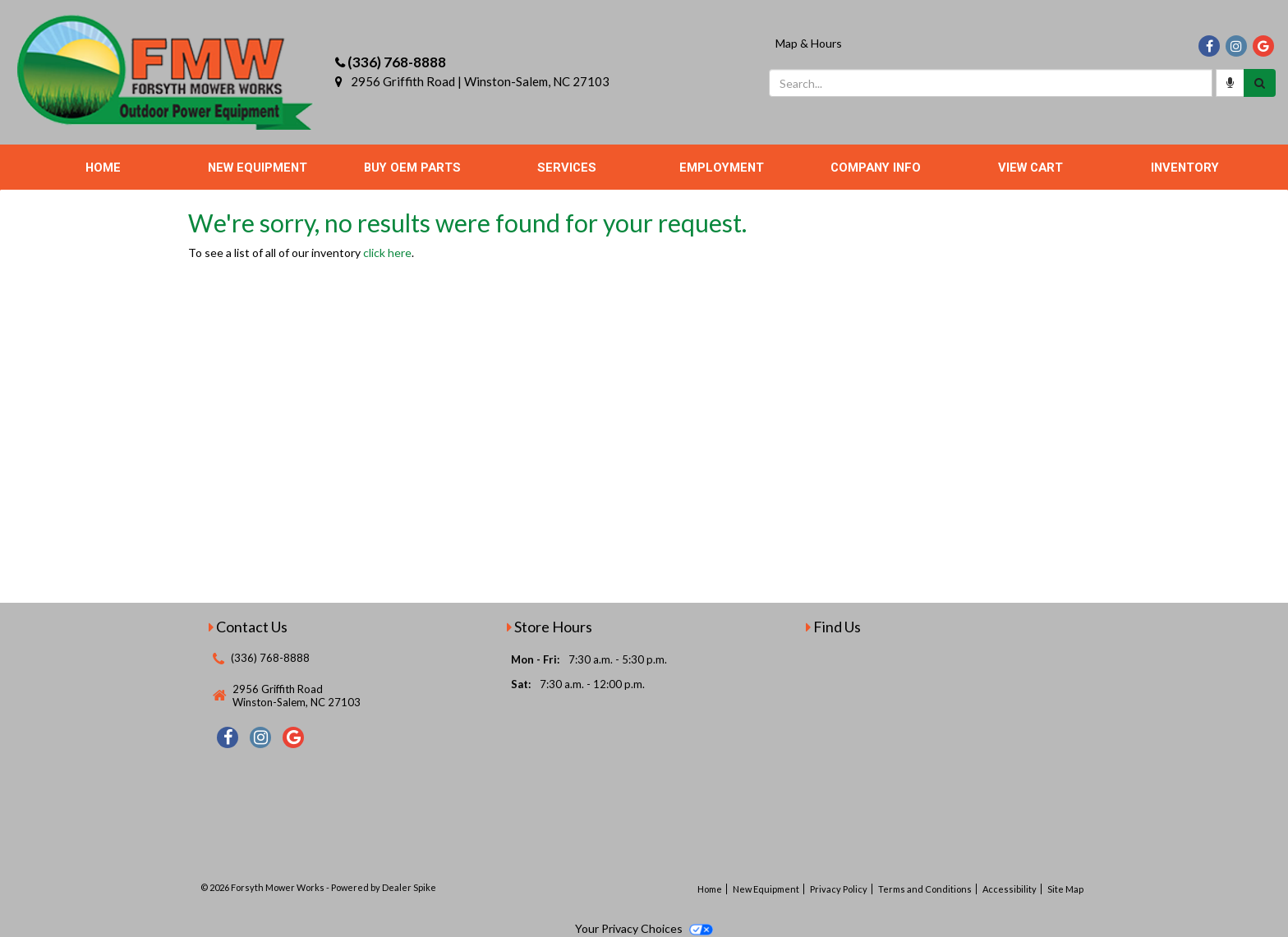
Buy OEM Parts (412, 167)
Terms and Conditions (925, 889)
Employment (721, 167)
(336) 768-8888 (396, 62)
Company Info (875, 167)
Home (103, 167)
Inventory (1185, 167)
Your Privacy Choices (643, 928)
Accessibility (1009, 889)
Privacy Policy (838, 889)
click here (387, 253)
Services (566, 167)
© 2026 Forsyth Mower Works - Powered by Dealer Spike (318, 887)
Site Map (1065, 889)
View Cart (1030, 167)
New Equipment (257, 167)
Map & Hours (808, 43)
